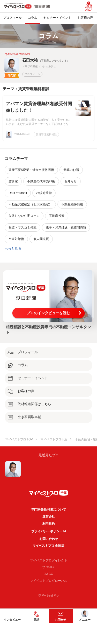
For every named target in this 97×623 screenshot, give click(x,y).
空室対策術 (16, 239)
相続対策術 (44, 193)
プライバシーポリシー (46, 531)
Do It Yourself (18, 193)
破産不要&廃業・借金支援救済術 (31, 170)
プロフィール (32, 74)
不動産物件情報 (72, 204)
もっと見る (13, 248)
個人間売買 (41, 239)
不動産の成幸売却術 (41, 181)
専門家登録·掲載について (48, 509)
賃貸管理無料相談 (46, 134)
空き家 (13, 181)
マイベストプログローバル (48, 580)
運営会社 (48, 516)
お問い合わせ (48, 539)
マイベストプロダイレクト (48, 560)
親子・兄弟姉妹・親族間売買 (66, 227)
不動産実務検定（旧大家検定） (30, 204)
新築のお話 (71, 170)
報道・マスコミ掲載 (22, 227)
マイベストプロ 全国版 (48, 545)
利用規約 (48, 524)
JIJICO (48, 574)
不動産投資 (56, 216)
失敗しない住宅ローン (24, 216)
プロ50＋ (48, 567)
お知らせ (70, 181)
